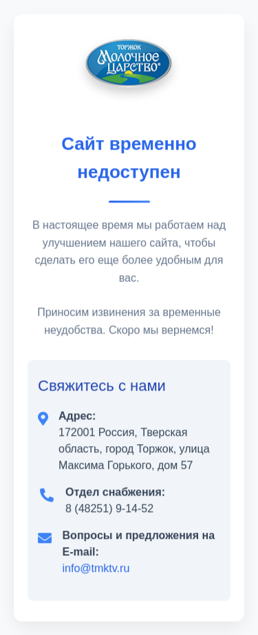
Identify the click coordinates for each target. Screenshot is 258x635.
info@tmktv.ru (96, 568)
